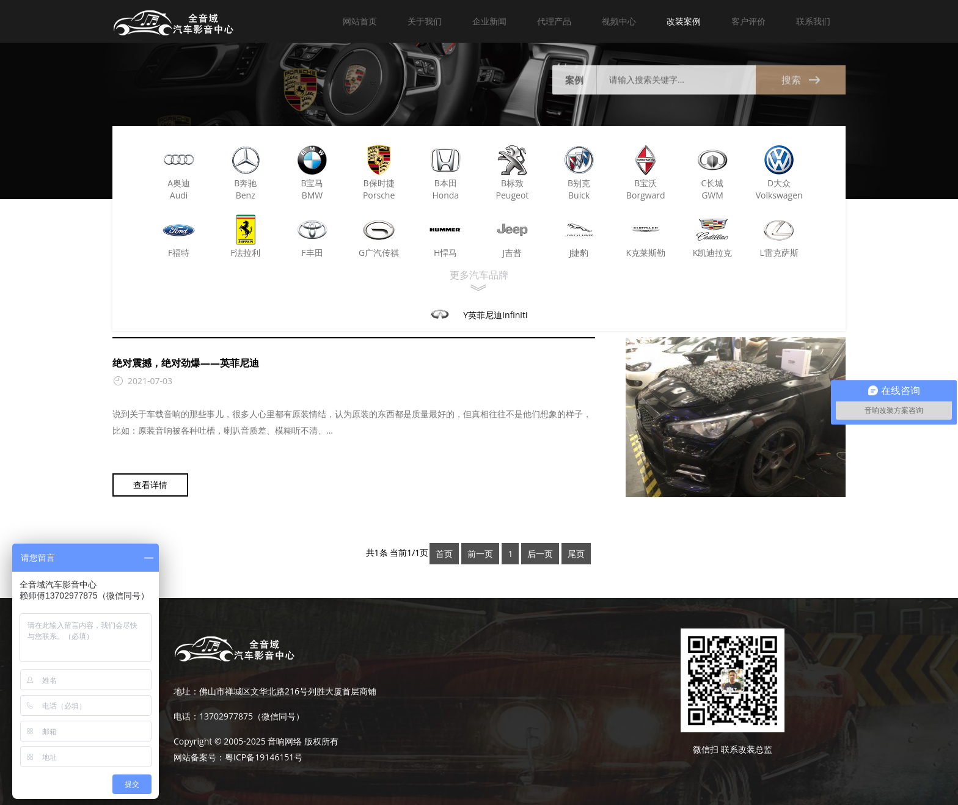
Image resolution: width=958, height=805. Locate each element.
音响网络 (285, 741)
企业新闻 (489, 21)
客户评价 (748, 21)
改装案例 (684, 21)
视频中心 (619, 21)
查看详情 (150, 487)
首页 (444, 553)
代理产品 (554, 21)
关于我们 (425, 21)
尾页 (576, 553)
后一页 (540, 553)
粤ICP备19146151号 (263, 757)
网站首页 (360, 21)
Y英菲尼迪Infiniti (495, 315)
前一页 (480, 553)
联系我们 (813, 21)
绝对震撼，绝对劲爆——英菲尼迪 (185, 365)
